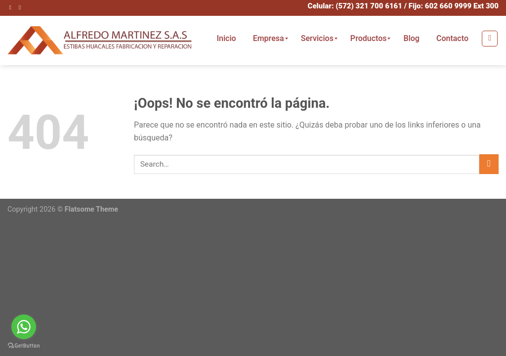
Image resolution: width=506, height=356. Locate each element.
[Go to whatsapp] (23, 326)
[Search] (490, 38)
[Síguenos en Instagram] (12, 7)
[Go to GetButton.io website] (24, 346)
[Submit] (489, 164)
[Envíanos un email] (22, 7)
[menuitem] (226, 38)
